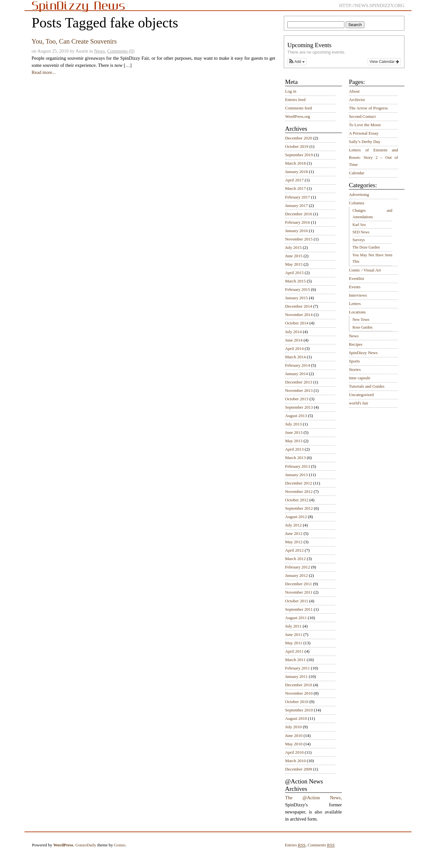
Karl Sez (359, 224)
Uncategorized (361, 394)
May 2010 (293, 743)
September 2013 (299, 407)
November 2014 (298, 314)
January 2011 (296, 676)
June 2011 (293, 634)
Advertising (359, 194)
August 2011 (296, 617)
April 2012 (294, 550)
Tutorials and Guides (366, 386)
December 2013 (298, 382)
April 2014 (294, 348)
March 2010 (295, 760)
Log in (290, 91)
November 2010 (298, 693)
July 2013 (293, 424)
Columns (356, 202)
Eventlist (356, 278)
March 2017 (295, 188)
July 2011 (293, 626)
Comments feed (298, 108)
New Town (360, 319)
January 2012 (296, 575)
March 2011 (295, 659)
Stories (355, 369)
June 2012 (293, 533)
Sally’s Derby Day (364, 141)
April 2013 (294, 449)
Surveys (358, 240)
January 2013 (296, 474)
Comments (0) (120, 51)
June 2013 (293, 432)
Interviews (358, 295)
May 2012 (293, 541)
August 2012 (296, 516)
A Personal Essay (364, 133)
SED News (360, 232)
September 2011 (299, 609)
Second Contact (362, 116)
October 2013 (296, 398)
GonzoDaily (85, 845)
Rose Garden (362, 327)
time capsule (359, 377)
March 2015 (295, 281)
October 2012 (296, 499)
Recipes (355, 344)
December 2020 (298, 138)
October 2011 (296, 600)
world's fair (358, 403)
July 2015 (293, 247)
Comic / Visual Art (365, 270)
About (354, 91)
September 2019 (299, 154)
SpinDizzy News (363, 352)
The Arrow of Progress (368, 108)
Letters (355, 303)
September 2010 (299, 710)
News (99, 51)
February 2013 (297, 466)
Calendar (356, 172)
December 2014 (298, 306)
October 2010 (296, 701)
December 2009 (298, 769)
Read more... (44, 72)
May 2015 (293, 264)
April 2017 (294, 180)
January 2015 (296, 297)
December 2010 (298, 684)
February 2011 (297, 668)
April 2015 (294, 272)
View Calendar (384, 61)
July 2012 (293, 525)
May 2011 (293, 642)
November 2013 (298, 390)
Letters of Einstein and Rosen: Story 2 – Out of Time (373, 157)
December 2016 (298, 213)
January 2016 (296, 230)
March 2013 (295, 457)
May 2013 (293, 440)
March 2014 (295, 356)
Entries (295, 845)
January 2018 (296, 171)
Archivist (357, 99)
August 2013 (296, 415)
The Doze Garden (366, 247)
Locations (357, 312)
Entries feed (295, 99)
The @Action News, (313, 797)
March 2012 (295, 558)
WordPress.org (297, 116)
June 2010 (293, 735)
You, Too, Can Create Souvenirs (74, 41)
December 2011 (298, 583)
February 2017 (297, 197)
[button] (297, 61)
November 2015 (298, 239)
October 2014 (296, 323)
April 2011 (294, 651)
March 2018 (295, 163)
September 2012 (299, 508)
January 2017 (296, 205)
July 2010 (293, 726)
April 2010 (294, 752)
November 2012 (298, 491)
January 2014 (296, 373)
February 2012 (297, 567)
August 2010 (296, 718)
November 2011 (298, 592)
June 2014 (293, 340)
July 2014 (293, 331)
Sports (354, 361)
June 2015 (293, 255)
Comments (321, 845)
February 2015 (297, 289)
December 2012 (298, 483)
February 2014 (297, 365)
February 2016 (297, 222)
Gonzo (119, 845)
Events (355, 286)
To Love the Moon (365, 124)
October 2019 (296, 146)
